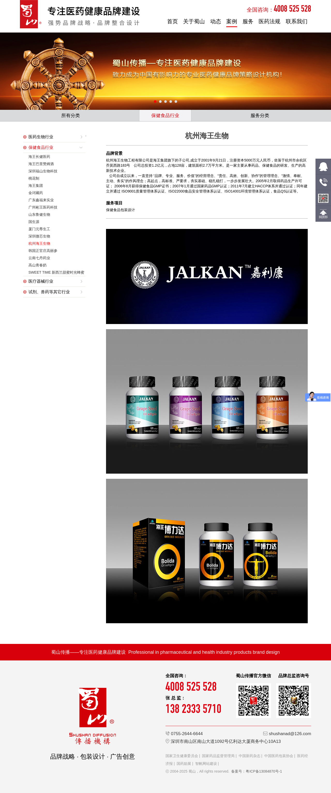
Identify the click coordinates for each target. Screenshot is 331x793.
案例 (231, 21)
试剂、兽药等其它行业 (49, 292)
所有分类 (70, 115)
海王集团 (35, 185)
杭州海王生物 (39, 243)
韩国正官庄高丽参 (42, 251)
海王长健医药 (39, 157)
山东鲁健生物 (39, 214)
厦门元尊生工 (39, 229)
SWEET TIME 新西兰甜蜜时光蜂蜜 (56, 272)
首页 (172, 21)
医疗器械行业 (40, 281)
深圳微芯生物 (39, 236)
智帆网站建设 (206, 763)
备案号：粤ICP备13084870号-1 (256, 771)
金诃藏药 (35, 193)
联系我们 (296, 21)
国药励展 (184, 763)
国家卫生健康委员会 (182, 756)
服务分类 (260, 115)
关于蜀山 (194, 21)
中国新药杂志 (249, 756)
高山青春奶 (37, 265)
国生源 (33, 222)
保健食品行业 (165, 115)
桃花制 (33, 178)
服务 (248, 21)
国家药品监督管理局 (218, 756)
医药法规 (269, 21)
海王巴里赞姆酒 (41, 164)
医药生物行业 (40, 137)
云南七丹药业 (39, 258)
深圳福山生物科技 (42, 171)
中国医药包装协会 (278, 756)
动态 (215, 21)
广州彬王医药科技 (42, 207)
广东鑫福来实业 (41, 200)
